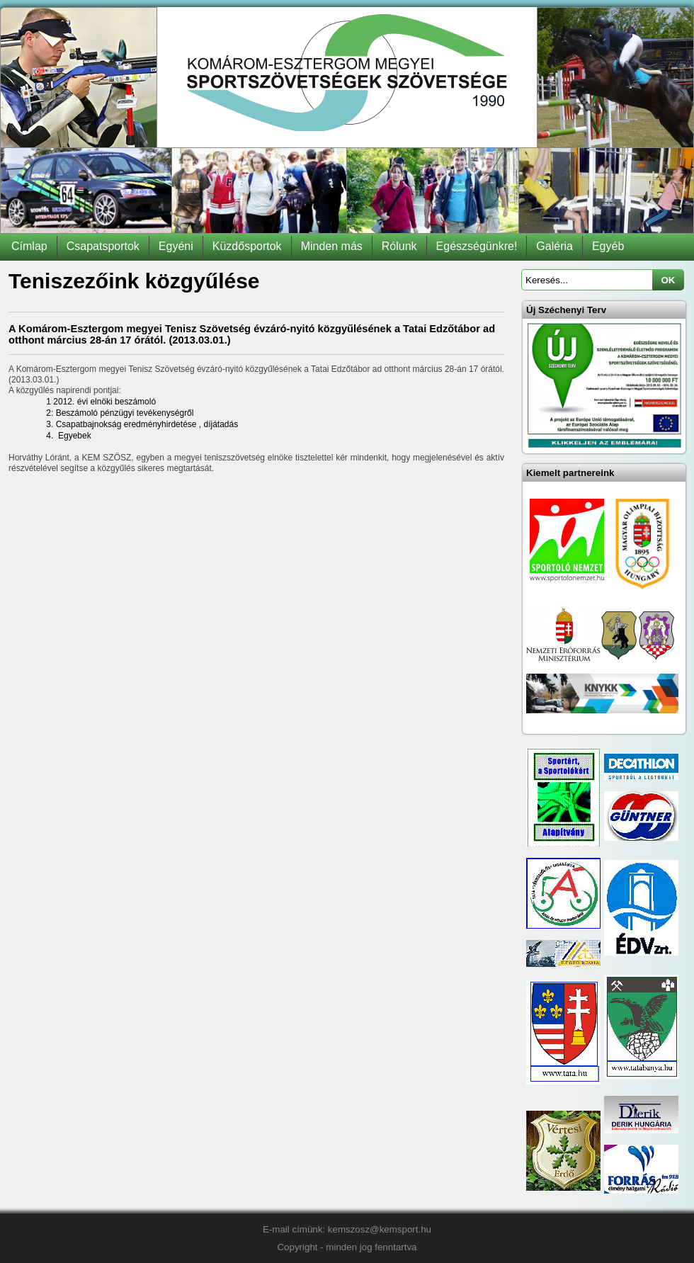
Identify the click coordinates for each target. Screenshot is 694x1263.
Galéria (554, 246)
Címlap (29, 246)
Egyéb (608, 246)
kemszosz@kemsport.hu (379, 1229)
